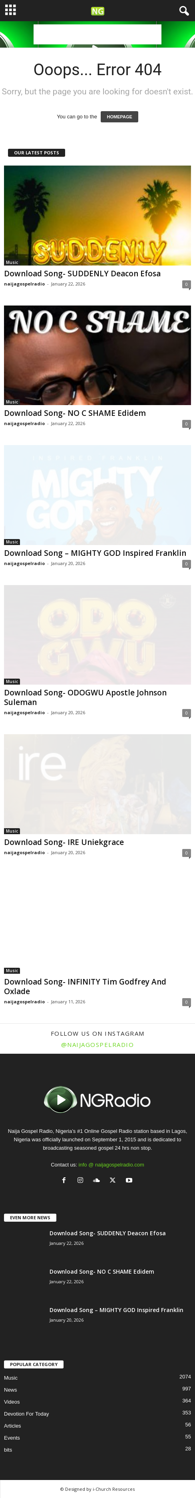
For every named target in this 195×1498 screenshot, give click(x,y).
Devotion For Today (26, 1414)
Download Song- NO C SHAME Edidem (75, 413)
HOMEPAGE (119, 116)
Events (12, 1438)
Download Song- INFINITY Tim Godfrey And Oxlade (85, 987)
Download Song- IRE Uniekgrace (64, 842)
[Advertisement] (97, 34)
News (10, 1390)
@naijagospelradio (97, 1045)
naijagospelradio (24, 284)
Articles (12, 1426)
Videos (12, 1402)
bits (8, 1450)
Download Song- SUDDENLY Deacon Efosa (82, 273)
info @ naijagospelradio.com (111, 1165)
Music (12, 262)
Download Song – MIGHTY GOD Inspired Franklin (95, 553)
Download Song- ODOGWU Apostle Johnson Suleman (85, 697)
